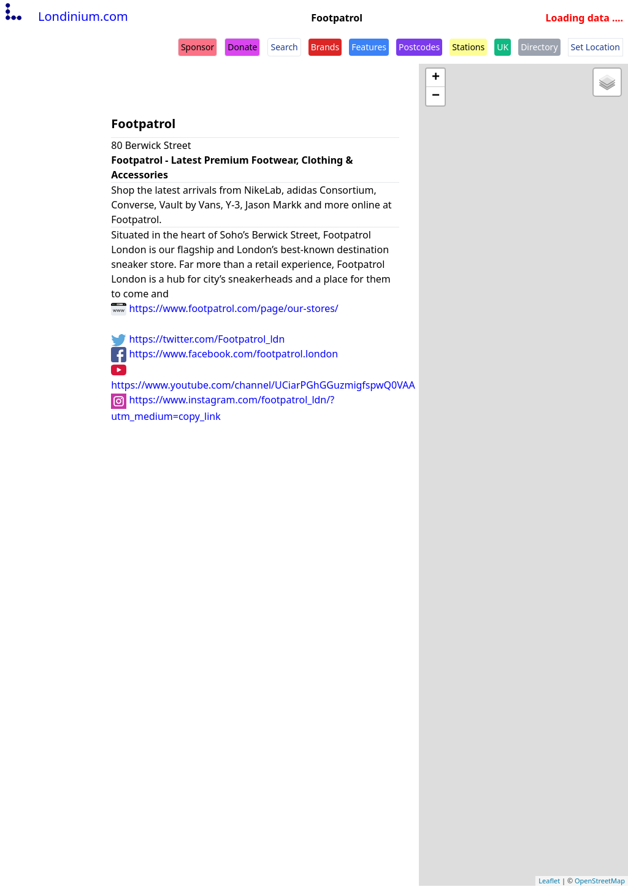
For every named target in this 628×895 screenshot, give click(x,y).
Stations (468, 47)
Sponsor (197, 47)
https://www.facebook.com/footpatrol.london (224, 353)
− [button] (436, 96)
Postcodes (419, 47)
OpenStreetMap (600, 880)
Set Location (595, 47)
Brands (325, 47)
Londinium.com (65, 16)
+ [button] (436, 78)
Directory (539, 47)
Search (283, 47)
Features (368, 47)
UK (502, 47)
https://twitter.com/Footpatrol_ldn (198, 339)
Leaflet (549, 880)
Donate (242, 47)
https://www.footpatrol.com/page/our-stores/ (225, 308)
